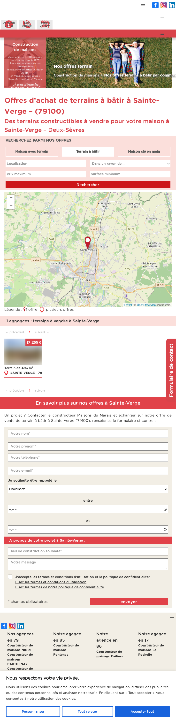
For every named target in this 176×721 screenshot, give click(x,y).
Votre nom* (20, 433)
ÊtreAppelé (27, 24)
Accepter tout (142, 711)
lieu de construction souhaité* (36, 551)
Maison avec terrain (31, 151)
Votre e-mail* (22, 470)
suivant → (42, 332)
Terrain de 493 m (18, 368)
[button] (143, 6)
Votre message (23, 562)
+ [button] (11, 198)
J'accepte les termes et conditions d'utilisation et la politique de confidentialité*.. (83, 582)
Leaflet (128, 305)
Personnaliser (33, 711)
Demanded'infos (9, 24)
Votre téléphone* (25, 457)
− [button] (11, 205)
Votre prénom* (23, 446)
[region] (88, 696)
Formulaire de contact (171, 370)
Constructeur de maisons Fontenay (66, 650)
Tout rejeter (87, 711)
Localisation (17, 164)
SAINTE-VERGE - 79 (26, 372)
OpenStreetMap (146, 305)
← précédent (15, 332)
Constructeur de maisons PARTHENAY (20, 659)
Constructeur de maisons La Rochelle (151, 650)
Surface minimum (106, 174)
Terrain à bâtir (88, 151)
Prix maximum (19, 174)
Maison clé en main (144, 151)
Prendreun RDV (44, 24)
